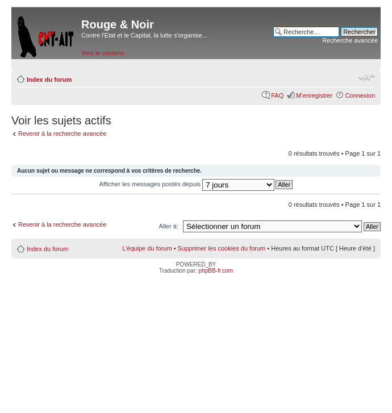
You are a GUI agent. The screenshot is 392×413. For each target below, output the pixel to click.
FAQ (277, 95)
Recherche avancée (350, 40)
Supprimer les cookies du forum (222, 248)
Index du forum (49, 79)
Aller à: (168, 226)
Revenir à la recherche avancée (62, 133)
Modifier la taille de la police (366, 77)
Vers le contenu (102, 52)
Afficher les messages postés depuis (186, 184)
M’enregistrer (314, 95)
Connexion (360, 95)
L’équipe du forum (147, 248)
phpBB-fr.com (216, 271)
